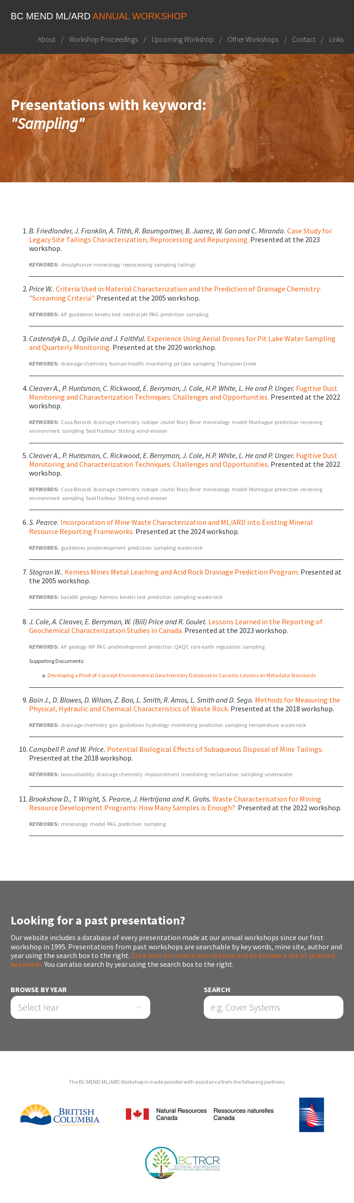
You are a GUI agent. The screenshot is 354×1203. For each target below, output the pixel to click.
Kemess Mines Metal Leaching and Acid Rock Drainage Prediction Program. (182, 571)
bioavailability (77, 774)
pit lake (182, 363)
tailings (186, 264)
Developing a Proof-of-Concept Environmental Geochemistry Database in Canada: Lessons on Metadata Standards (181, 675)
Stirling (126, 430)
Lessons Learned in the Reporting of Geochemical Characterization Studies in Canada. (176, 626)
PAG (154, 314)
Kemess (109, 596)
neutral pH (135, 314)
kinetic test (108, 314)
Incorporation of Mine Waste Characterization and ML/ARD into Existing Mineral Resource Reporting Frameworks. (171, 527)
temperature (264, 724)
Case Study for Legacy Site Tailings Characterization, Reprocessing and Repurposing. (180, 235)
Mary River (189, 421)
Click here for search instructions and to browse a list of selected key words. (173, 960)
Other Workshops (253, 39)
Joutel (167, 421)
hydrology (157, 724)
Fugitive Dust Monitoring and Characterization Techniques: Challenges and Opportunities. (183, 392)
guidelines (81, 314)
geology (89, 596)
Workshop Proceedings (103, 39)
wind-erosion (151, 430)
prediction (172, 314)
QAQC (181, 646)
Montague (261, 421)
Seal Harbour (101, 430)
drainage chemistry (84, 363)
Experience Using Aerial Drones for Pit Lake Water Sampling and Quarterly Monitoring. (182, 343)
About (46, 39)
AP (64, 314)
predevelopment (106, 547)
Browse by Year (39, 989)
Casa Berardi (76, 421)
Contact (303, 39)
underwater (279, 774)
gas (113, 724)
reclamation (224, 774)
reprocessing (137, 264)
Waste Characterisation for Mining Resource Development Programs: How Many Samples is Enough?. (175, 803)
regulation (228, 646)
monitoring (159, 363)
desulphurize (76, 264)
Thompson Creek (236, 363)
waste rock (190, 547)
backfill (69, 596)
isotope (150, 421)
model (239, 421)
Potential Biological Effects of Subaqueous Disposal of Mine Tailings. (215, 749)
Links (336, 39)
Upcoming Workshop (183, 39)
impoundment (162, 774)
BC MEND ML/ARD (99, 16)
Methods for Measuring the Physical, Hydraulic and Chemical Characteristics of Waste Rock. (184, 704)
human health (126, 363)
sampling (165, 264)
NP (91, 646)
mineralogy (107, 264)
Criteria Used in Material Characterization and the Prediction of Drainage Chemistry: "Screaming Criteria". (175, 293)
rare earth (202, 646)
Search (217, 989)
